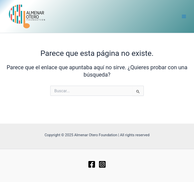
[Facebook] (91, 164)
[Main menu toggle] (184, 16)
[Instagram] (102, 164)
